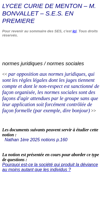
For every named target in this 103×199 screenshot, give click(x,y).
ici (74, 31)
